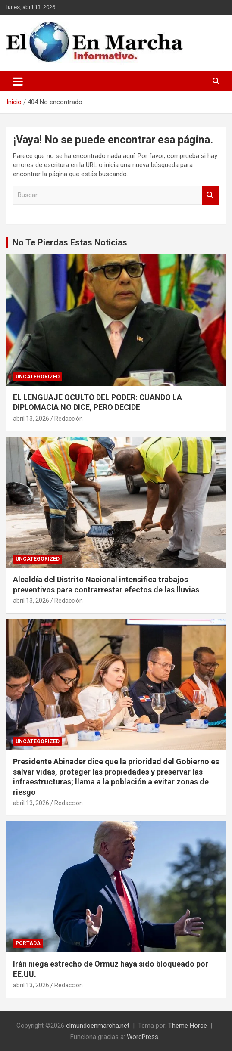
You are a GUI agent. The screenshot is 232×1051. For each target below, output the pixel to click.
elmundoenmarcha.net (97, 1025)
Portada (28, 943)
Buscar (210, 195)
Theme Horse (187, 1025)
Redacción (68, 418)
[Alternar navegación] (17, 81)
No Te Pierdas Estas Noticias (70, 242)
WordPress (142, 1037)
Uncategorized (38, 377)
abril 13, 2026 (31, 418)
